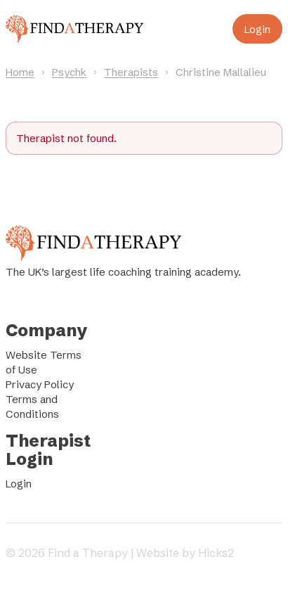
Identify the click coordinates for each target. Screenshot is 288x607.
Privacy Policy (40, 384)
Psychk (69, 72)
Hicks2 (216, 553)
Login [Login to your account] (257, 29)
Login (19, 483)
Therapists (131, 72)
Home (20, 72)
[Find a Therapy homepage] (74, 29)
